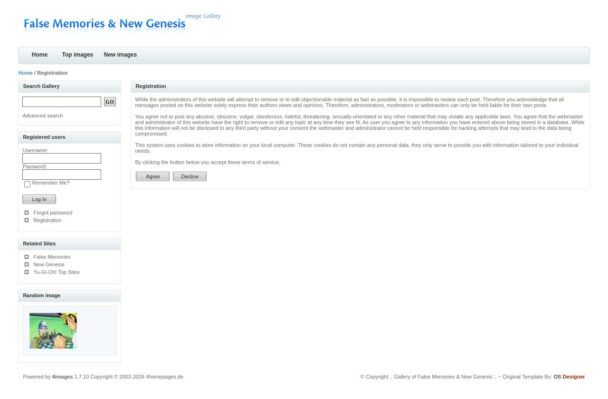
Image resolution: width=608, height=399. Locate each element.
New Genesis (48, 264)
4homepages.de (164, 377)
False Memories (51, 257)
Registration (47, 220)
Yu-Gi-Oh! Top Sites (56, 272)
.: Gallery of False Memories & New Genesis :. (443, 377)
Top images (78, 54)
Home (40, 54)
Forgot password (52, 212)
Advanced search (42, 115)
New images (120, 54)
